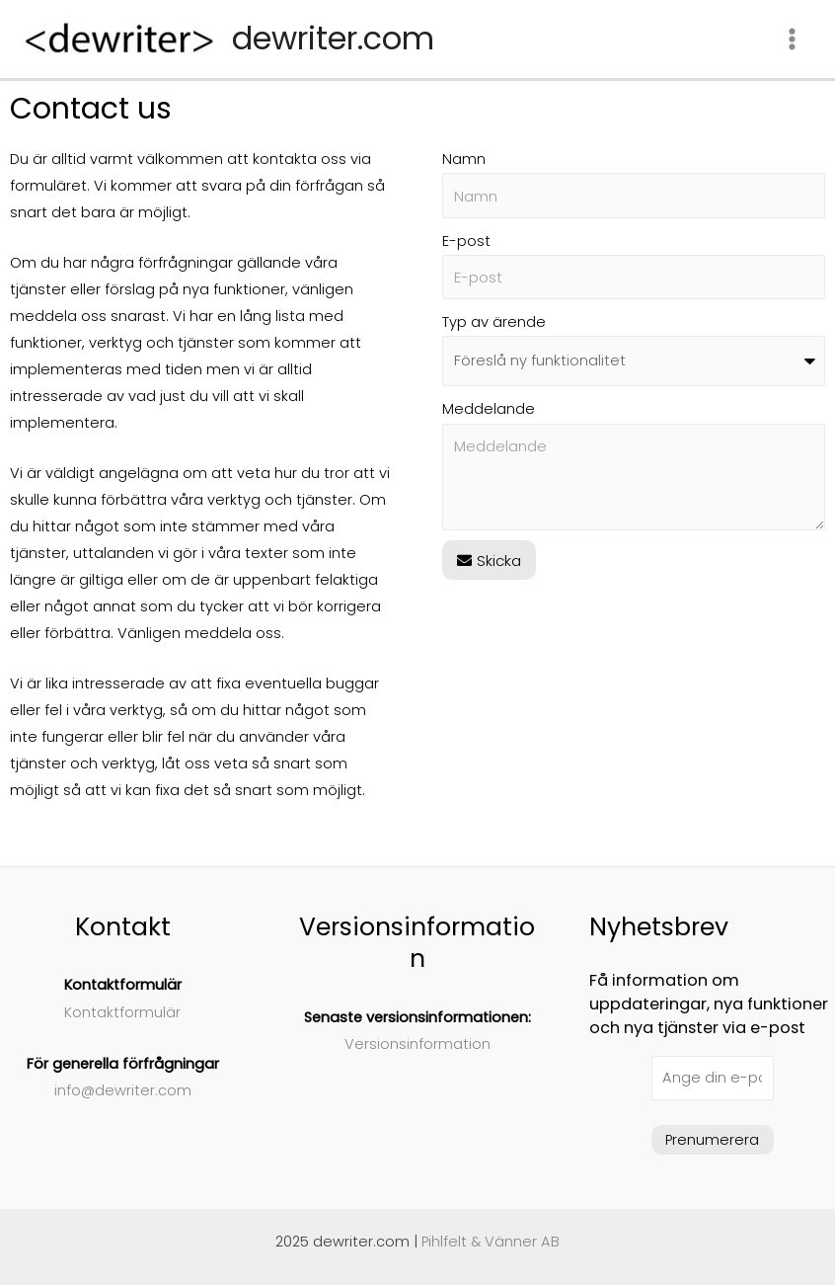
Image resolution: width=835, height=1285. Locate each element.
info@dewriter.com (122, 1090)
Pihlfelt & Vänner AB (490, 1241)
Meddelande (488, 409)
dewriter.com (333, 38)
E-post (466, 241)
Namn (464, 159)
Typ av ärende (494, 322)
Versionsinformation (417, 1044)
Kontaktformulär (122, 1012)
